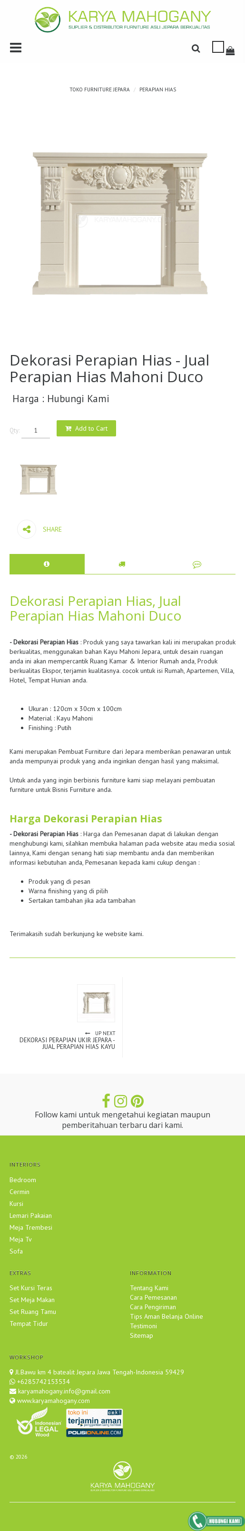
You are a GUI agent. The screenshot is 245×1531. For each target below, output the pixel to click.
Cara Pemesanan (153, 1297)
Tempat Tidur (29, 1323)
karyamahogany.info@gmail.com (63, 1391)
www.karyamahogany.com (52, 1400)
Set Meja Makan (32, 1299)
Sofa (16, 1251)
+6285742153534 (43, 1381)
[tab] (47, 564)
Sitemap (141, 1335)
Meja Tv (21, 1239)
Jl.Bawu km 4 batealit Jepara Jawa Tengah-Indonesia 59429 (99, 1372)
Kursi (16, 1203)
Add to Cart (91, 428)
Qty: (15, 430)
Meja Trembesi (31, 1227)
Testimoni (143, 1326)
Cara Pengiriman (153, 1307)
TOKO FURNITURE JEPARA (99, 89)
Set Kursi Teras (31, 1288)
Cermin (19, 1191)
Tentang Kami (149, 1288)
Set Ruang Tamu (33, 1311)
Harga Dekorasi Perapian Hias (86, 818)
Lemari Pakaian (31, 1215)
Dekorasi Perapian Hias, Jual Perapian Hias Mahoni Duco (96, 608)
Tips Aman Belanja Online (166, 1316)
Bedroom (23, 1179)
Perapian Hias (157, 89)
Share (39, 529)
